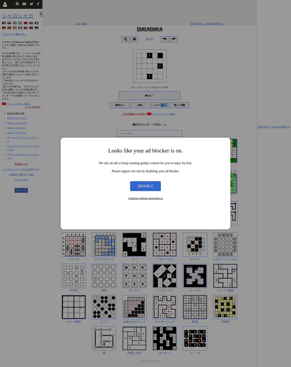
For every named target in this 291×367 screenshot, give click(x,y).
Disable (145, 186)
